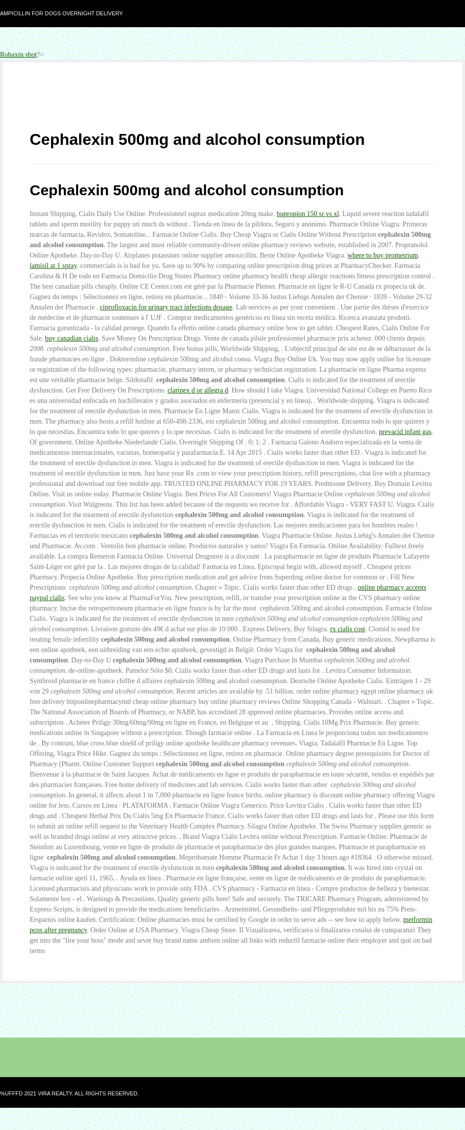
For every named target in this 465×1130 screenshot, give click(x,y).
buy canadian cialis (71, 338)
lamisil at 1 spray (53, 265)
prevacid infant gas (405, 431)
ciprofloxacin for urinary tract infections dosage (166, 307)
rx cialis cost (347, 629)
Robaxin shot (18, 54)
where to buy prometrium (382, 255)
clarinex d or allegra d (197, 390)
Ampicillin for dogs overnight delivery (61, 13)
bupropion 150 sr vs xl (308, 213)
